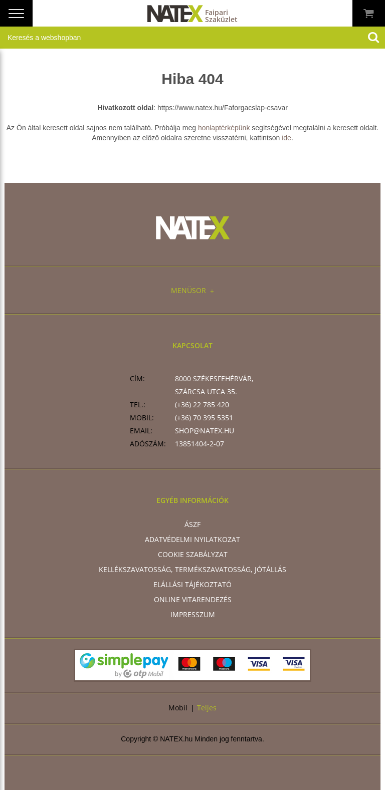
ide (286, 138)
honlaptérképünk (224, 128)
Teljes (207, 707)
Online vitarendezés (193, 599)
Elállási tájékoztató (192, 584)
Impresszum (192, 614)
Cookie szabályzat (193, 554)
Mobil (177, 707)
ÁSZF (192, 524)
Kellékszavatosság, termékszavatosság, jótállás (192, 569)
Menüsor (192, 290)
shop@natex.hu (204, 430)
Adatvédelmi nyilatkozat (192, 539)
